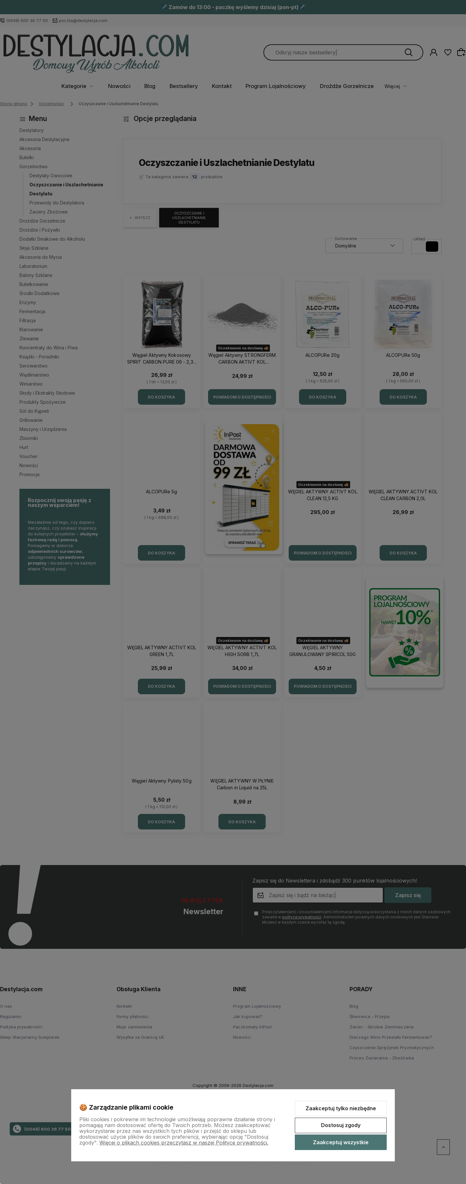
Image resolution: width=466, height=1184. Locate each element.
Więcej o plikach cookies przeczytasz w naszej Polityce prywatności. (183, 1142)
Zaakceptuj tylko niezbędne (340, 1108)
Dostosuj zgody (341, 1125)
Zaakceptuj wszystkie (341, 1142)
